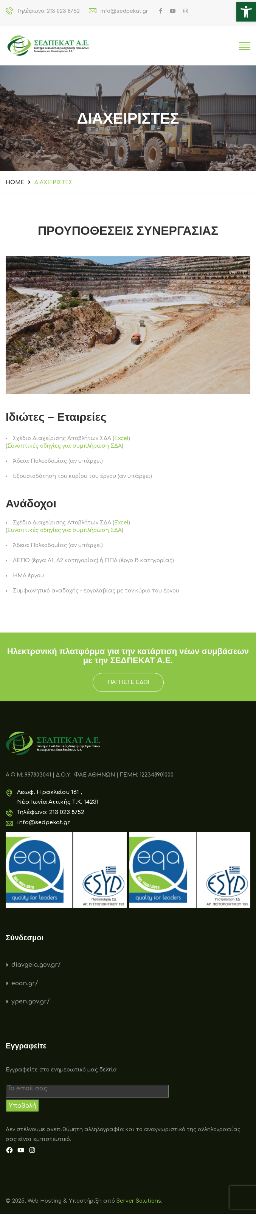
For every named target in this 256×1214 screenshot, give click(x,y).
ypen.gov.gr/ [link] (30, 1001)
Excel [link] (121, 438)
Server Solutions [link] (138, 1201)
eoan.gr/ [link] (24, 983)
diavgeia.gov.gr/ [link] (36, 964)
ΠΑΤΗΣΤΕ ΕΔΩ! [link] (128, 682)
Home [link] (15, 182)
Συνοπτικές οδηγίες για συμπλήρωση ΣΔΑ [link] (64, 446)
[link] (246, 12)
